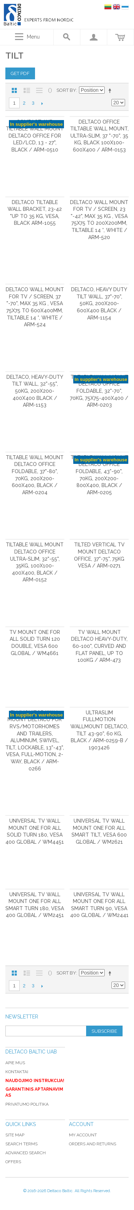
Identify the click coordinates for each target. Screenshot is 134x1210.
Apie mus (15, 1062)
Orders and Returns (92, 1143)
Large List (39, 90)
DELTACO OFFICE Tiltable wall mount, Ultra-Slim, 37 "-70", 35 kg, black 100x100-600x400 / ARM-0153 (99, 136)
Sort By (66, 90)
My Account (83, 1134)
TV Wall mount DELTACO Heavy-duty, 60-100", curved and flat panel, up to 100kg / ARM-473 (99, 646)
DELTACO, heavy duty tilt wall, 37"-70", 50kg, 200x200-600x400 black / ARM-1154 (99, 303)
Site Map (14, 1134)
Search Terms (21, 1143)
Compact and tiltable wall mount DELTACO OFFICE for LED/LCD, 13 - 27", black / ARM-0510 (35, 136)
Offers (13, 1161)
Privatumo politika (27, 1104)
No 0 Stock (50, 90)
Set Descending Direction (111, 90)
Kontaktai (16, 1071)
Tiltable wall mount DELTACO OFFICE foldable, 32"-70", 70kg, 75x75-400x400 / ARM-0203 (99, 391)
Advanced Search (25, 1152)
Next (42, 103)
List (26, 90)
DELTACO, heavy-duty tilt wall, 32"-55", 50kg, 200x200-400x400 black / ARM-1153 (34, 391)
